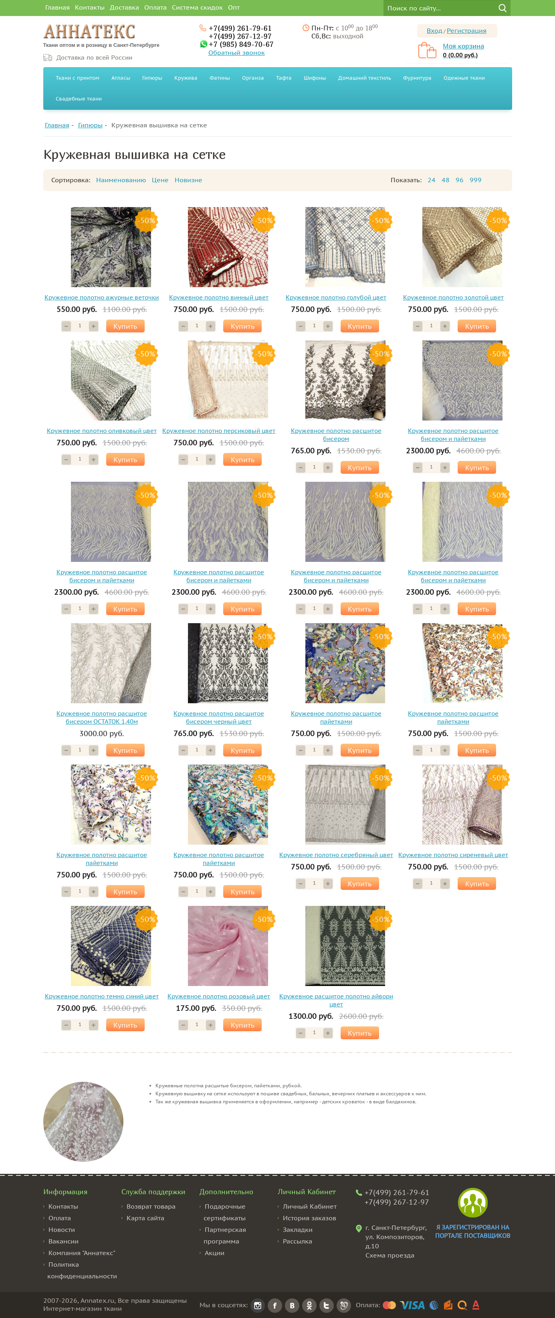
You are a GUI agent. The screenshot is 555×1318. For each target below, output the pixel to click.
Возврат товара (151, 1206)
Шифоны (315, 77)
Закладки (298, 1229)
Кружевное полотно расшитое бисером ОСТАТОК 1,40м (102, 717)
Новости (61, 1229)
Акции (214, 1253)
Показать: (406, 180)
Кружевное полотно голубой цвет (336, 297)
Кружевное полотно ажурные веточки (101, 297)
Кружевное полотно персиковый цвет (218, 431)
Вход (434, 30)
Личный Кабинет (310, 1206)
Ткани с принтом (77, 77)
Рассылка (297, 1241)
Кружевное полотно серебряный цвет (336, 855)
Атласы (120, 77)
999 (476, 180)
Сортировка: (70, 180)
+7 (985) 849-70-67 (241, 44)
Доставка (124, 7)
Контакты (90, 7)
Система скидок (197, 7)
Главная (57, 7)
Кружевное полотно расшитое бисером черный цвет (219, 717)
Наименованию (121, 180)
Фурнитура (417, 77)
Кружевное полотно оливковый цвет (102, 431)
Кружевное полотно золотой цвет (453, 297)
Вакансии (63, 1241)
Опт (234, 7)
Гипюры (152, 77)
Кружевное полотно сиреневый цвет (453, 855)
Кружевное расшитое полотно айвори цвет (336, 1000)
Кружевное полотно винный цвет (218, 297)
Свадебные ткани (79, 98)
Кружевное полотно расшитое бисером (336, 435)
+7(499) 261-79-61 (240, 28)
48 (446, 180)
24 (432, 180)
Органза (253, 77)
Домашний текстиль (364, 77)
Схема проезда (389, 1255)
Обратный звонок (236, 52)
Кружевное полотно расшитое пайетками (336, 717)
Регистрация (466, 30)
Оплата (155, 7)
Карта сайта (145, 1218)
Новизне (188, 180)
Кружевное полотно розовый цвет (219, 996)
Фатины (220, 77)
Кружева (186, 77)
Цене (160, 180)
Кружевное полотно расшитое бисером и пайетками (453, 435)
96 (460, 180)
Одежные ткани (464, 77)
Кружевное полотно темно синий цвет (102, 996)
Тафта (284, 77)
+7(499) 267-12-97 (240, 36)
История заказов (309, 1218)
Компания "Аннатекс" (81, 1253)
